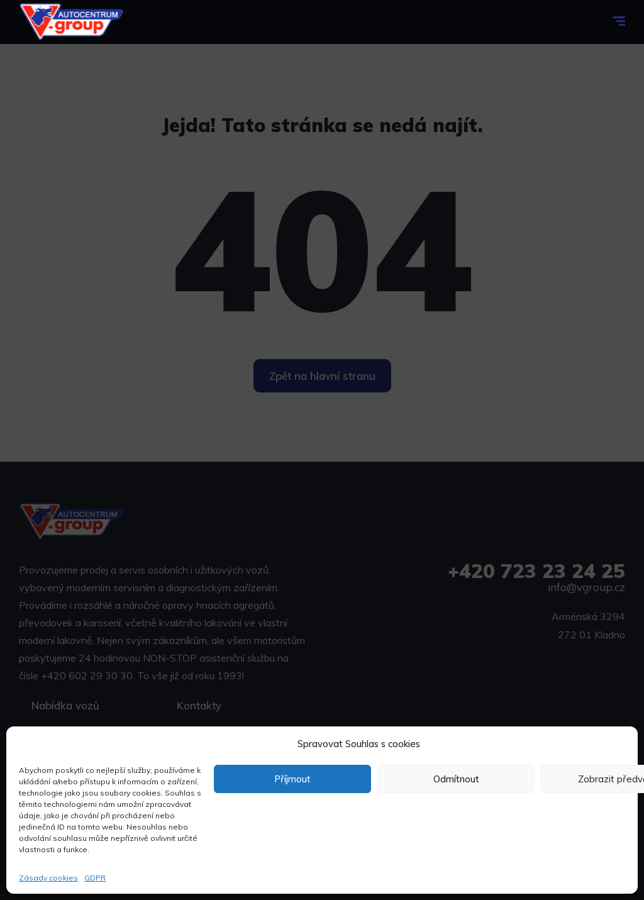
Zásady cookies (48, 877)
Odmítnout (456, 779)
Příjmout (292, 779)
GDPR (95, 877)
